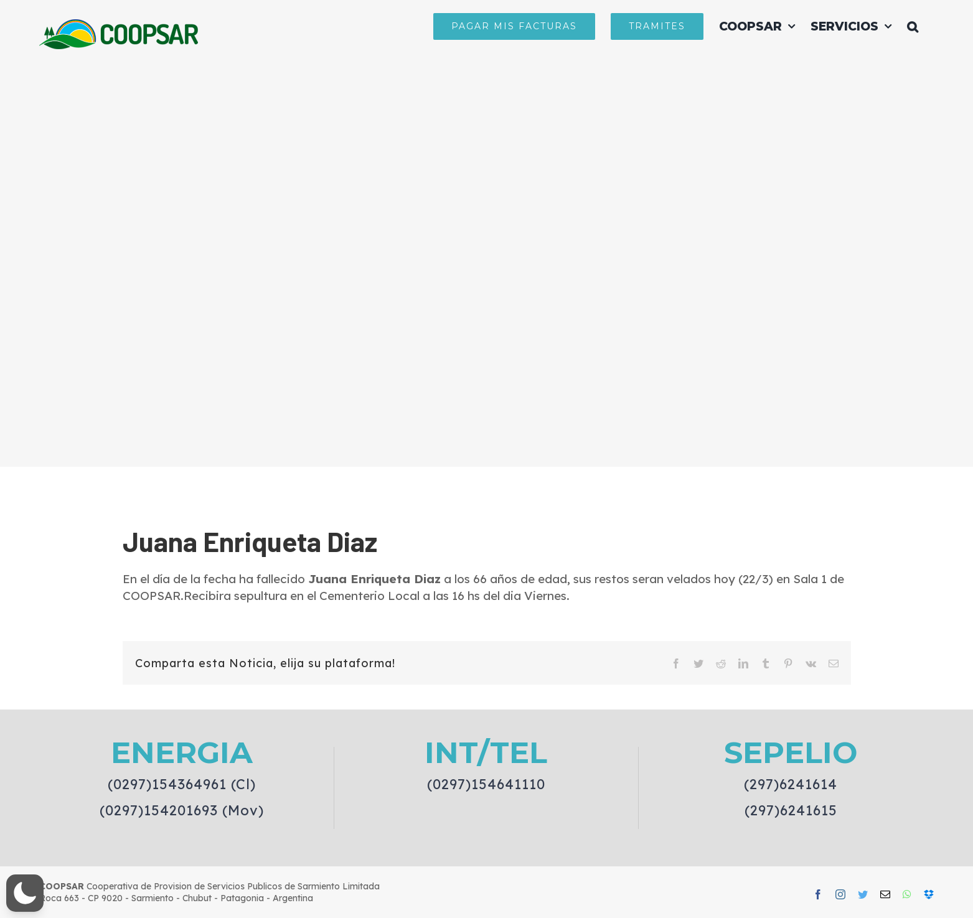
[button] (912, 26)
